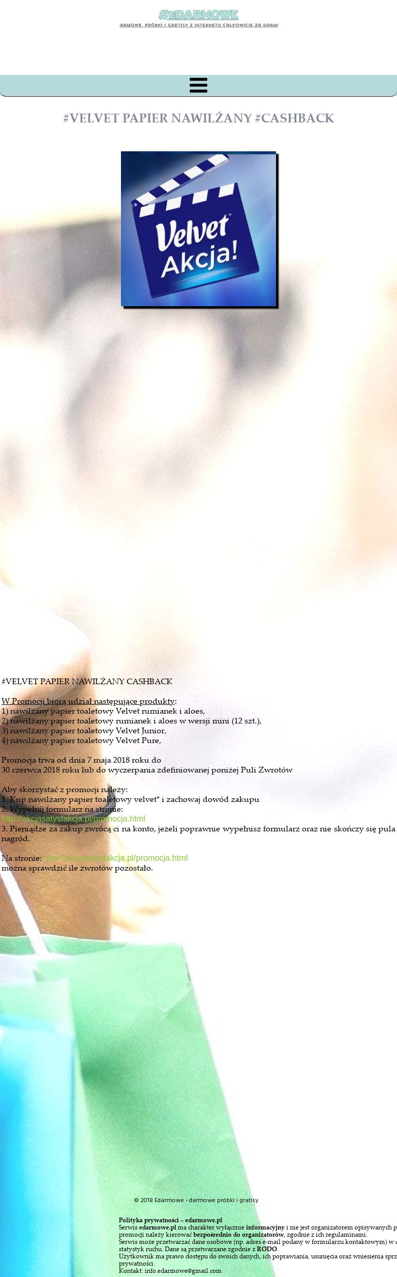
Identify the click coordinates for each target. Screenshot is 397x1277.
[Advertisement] (208, 544)
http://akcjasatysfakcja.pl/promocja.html (73, 818)
